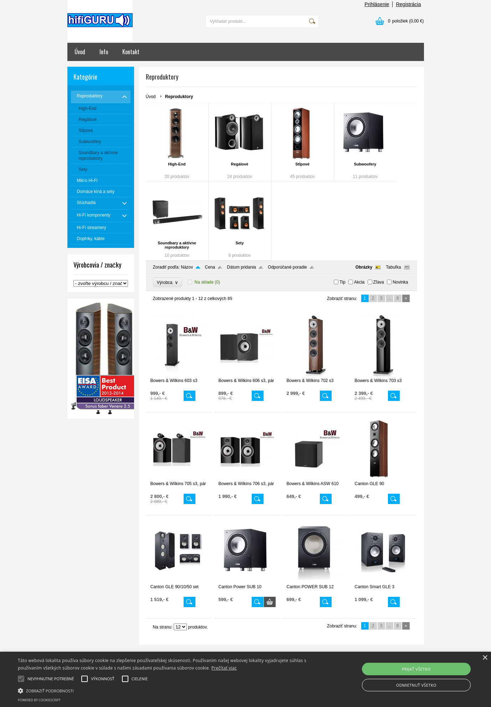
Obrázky (364, 267)
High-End (177, 164)
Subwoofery (365, 164)
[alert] (245, 679)
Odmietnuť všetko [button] (416, 685)
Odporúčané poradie (287, 267)
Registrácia (408, 4)
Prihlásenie (376, 4)
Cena (210, 267)
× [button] (484, 658)
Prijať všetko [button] (416, 669)
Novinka (400, 282)
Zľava (378, 282)
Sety (239, 243)
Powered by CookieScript (39, 700)
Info (103, 51)
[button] (166, 690)
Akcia (359, 282)
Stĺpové (302, 164)
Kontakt (130, 51)
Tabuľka (393, 267)
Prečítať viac (224, 668)
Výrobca (168, 282)
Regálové (240, 164)
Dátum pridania (241, 267)
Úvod (80, 51)
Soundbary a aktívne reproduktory (177, 245)
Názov (187, 267)
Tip (342, 282)
